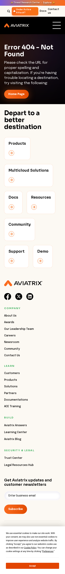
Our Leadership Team (19, 329)
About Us (10, 315)
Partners (10, 393)
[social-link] (7, 296)
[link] (57, 25)
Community (12, 348)
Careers (10, 335)
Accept (32, 566)
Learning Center (15, 432)
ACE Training (12, 406)
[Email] (32, 495)
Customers (12, 373)
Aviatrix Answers (15, 425)
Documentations (16, 399)
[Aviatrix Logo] (23, 283)
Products (10, 380)
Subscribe (15, 509)
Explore (47, 3)
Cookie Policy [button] (30, 548)
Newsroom (11, 342)
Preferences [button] (47, 551)
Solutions (11, 386)
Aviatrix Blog (12, 439)
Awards (9, 322)
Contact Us (12, 355)
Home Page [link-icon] (16, 94)
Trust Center (13, 458)
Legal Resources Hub (19, 465)
